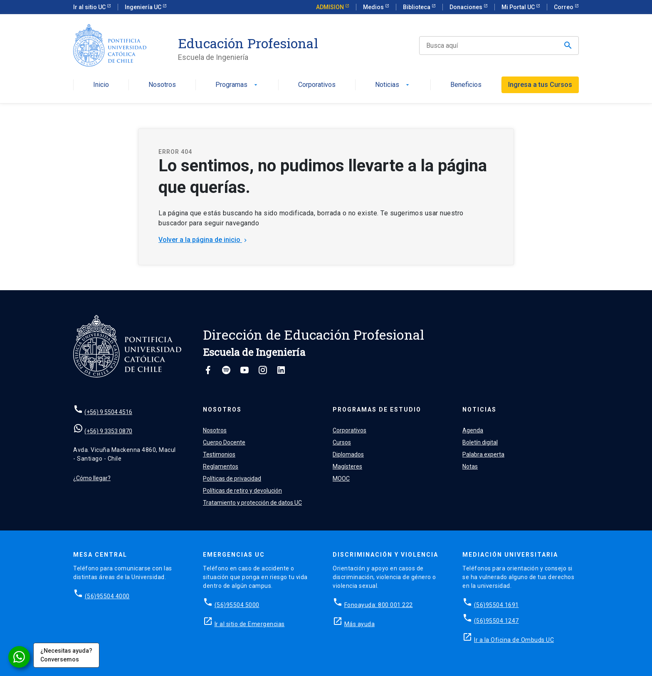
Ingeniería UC (144, 7)
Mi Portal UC (518, 7)
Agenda (472, 430)
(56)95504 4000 (107, 596)
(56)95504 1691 (496, 605)
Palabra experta (483, 454)
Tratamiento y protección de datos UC (252, 502)
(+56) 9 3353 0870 (108, 431)
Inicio (101, 85)
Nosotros (162, 85)
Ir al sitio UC (90, 7)
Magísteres (347, 466)
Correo (564, 7)
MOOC (341, 478)
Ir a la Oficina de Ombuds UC (514, 640)
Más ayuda (359, 624)
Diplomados (348, 454)
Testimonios (219, 454)
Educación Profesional (248, 43)
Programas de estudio (377, 409)
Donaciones (466, 7)
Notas (470, 466)
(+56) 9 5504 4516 (108, 412)
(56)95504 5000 (237, 605)
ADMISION (330, 7)
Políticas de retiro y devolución (242, 490)
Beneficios (466, 85)
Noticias (393, 85)
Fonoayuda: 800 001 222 (378, 605)
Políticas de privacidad (232, 478)
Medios (374, 7)
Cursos (342, 442)
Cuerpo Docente (224, 442)
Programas (237, 85)
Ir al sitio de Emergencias (250, 624)
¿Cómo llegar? (92, 478)
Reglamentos (220, 466)
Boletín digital (480, 442)
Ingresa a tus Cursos (540, 85)
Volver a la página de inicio (203, 240)
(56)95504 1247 (496, 621)
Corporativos (317, 85)
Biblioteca (417, 7)
